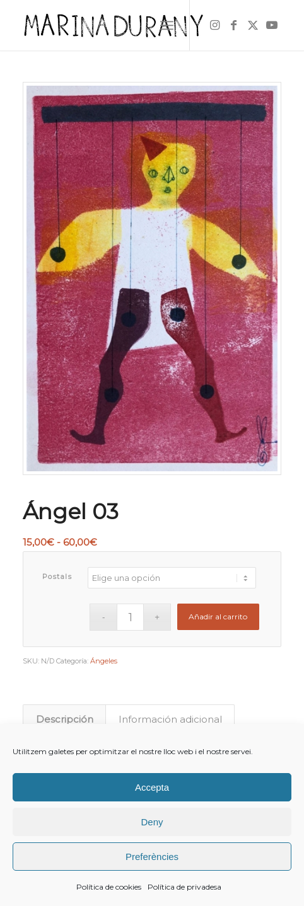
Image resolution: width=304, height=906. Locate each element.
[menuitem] (166, 25)
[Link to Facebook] (234, 25)
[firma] (126, 25)
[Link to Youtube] (271, 25)
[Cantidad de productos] (130, 617)
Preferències (152, 856)
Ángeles (103, 661)
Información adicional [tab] (170, 719)
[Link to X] (252, 25)
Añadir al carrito (218, 616)
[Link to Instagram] (215, 25)
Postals (57, 576)
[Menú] (166, 25)
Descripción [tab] (64, 719)
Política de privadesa (184, 887)
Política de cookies (108, 887)
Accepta (152, 787)
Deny (152, 822)
